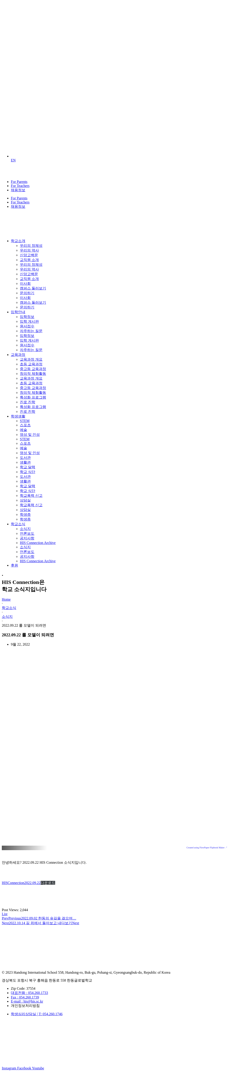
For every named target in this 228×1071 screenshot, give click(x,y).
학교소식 (9, 608)
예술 (23, 430)
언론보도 (27, 533)
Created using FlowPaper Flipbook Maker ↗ (206, 847)
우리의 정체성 (31, 245)
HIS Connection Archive (38, 543)
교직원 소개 (29, 260)
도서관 (25, 458)
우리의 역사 (29, 250)
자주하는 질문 (31, 331)
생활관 (25, 462)
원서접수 (27, 326)
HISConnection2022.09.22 (21, 883)
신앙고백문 (29, 255)
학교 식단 (27, 472)
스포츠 (25, 425)
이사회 (25, 283)
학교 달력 (27, 467)
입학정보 (27, 317)
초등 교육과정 (31, 364)
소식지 (25, 529)
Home (6, 599)
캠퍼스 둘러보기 (33, 288)
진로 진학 (27, 402)
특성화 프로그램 (33, 397)
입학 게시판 (29, 321)
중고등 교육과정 (33, 369)
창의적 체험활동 (33, 374)
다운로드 (48, 883)
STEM (25, 421)
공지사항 (27, 538)
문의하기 (27, 293)
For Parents (19, 182)
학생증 (25, 514)
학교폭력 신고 (31, 495)
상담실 (25, 500)
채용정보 (18, 190)
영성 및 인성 (30, 434)
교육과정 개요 (31, 359)
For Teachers (20, 186)
